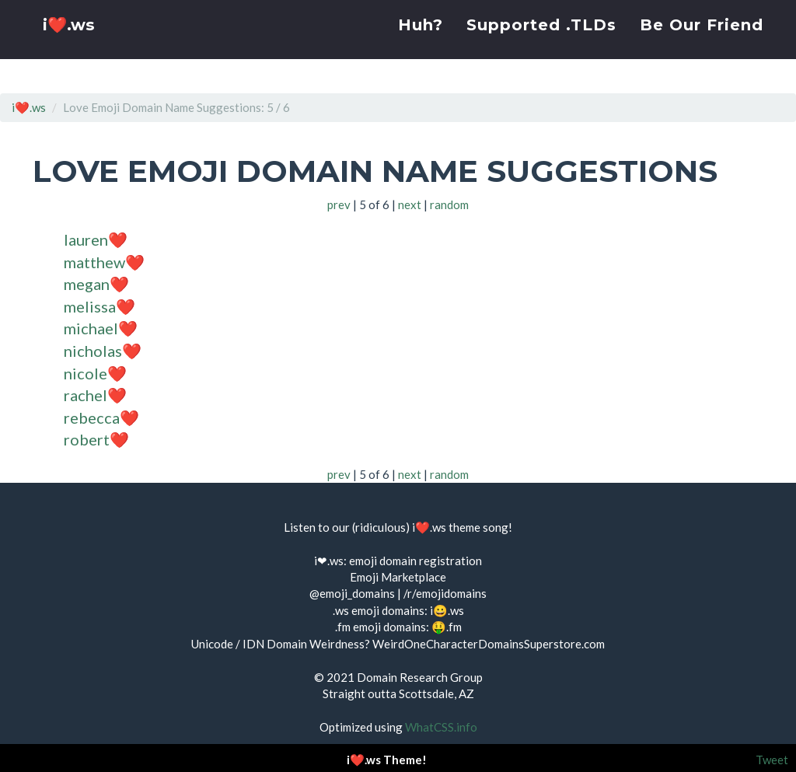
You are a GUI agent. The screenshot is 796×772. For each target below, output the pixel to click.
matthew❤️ (104, 262)
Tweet (772, 760)
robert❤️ (96, 439)
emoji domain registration (415, 561)
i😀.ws (447, 610)
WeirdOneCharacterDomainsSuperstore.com (488, 644)
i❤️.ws (71, 46)
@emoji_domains (352, 593)
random (449, 204)
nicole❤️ (95, 373)
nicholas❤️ (102, 350)
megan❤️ (96, 283)
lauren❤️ (95, 239)
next (409, 204)
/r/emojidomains (445, 593)
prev (339, 204)
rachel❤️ (95, 395)
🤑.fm (446, 627)
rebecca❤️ (101, 417)
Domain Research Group (420, 677)
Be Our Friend (701, 42)
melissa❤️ (99, 306)
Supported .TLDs (541, 42)
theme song (478, 527)
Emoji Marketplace (398, 577)
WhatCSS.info (441, 727)
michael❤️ (101, 328)
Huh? (420, 42)
